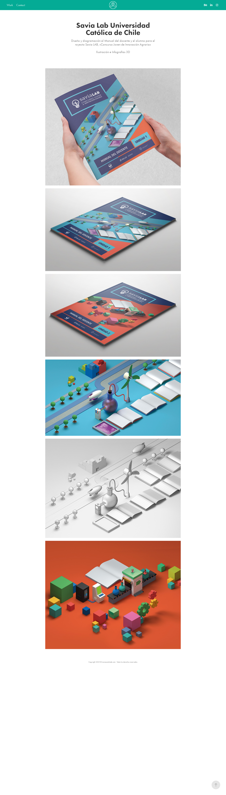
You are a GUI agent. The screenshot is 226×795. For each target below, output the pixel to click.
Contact (20, 5)
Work (10, 5)
